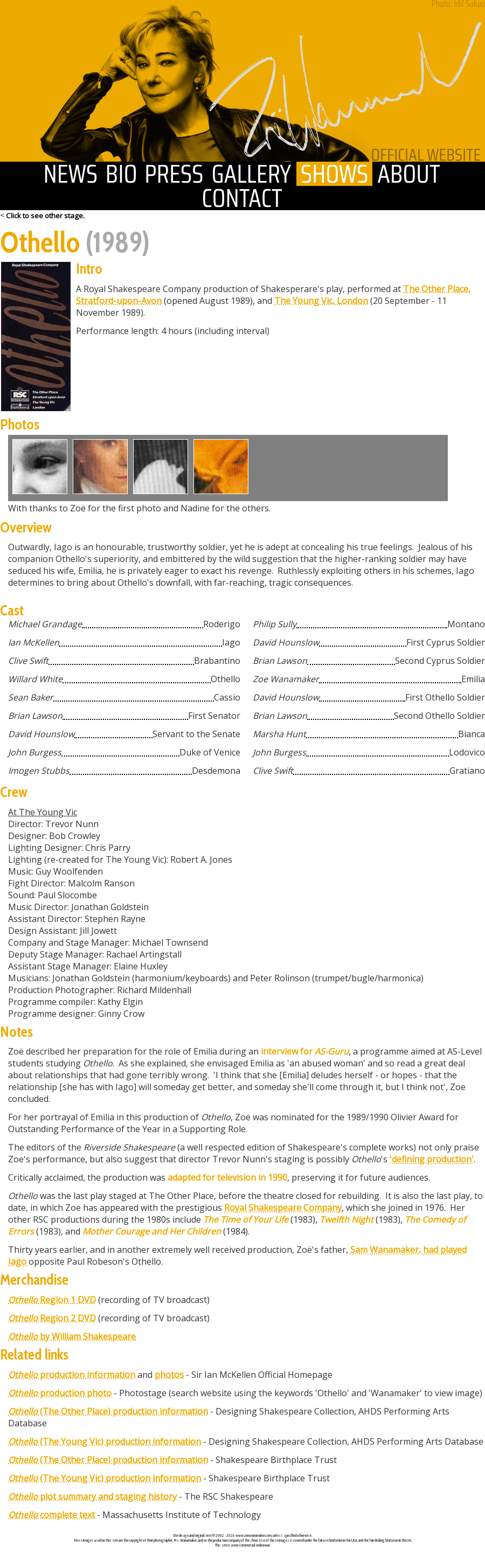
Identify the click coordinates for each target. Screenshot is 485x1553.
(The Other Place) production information (108, 1411)
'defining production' (432, 1159)
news (71, 174)
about (408, 174)
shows (334, 174)
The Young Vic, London (321, 301)
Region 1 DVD (52, 1300)
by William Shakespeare (72, 1336)
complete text (51, 1515)
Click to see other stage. (45, 215)
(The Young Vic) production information (104, 1441)
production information (71, 1375)
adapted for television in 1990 (227, 1177)
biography (121, 174)
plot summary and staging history (92, 1496)
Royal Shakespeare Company (283, 1208)
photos (169, 1375)
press (174, 174)
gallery (251, 174)
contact (242, 198)
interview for (305, 1051)
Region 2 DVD (52, 1318)
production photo (60, 1393)
